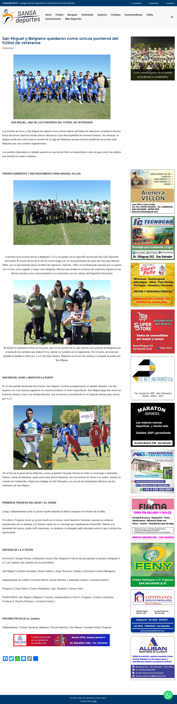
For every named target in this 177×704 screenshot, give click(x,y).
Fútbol (59, 14)
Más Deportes (73, 18)
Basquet (72, 14)
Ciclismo (116, 14)
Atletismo (87, 14)
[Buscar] (172, 17)
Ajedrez (102, 14)
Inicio (48, 14)
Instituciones (53, 18)
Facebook (152, 3)
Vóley (150, 14)
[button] (168, 695)
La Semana (135, 3)
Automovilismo (133, 14)
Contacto (168, 3)
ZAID (94, 701)
